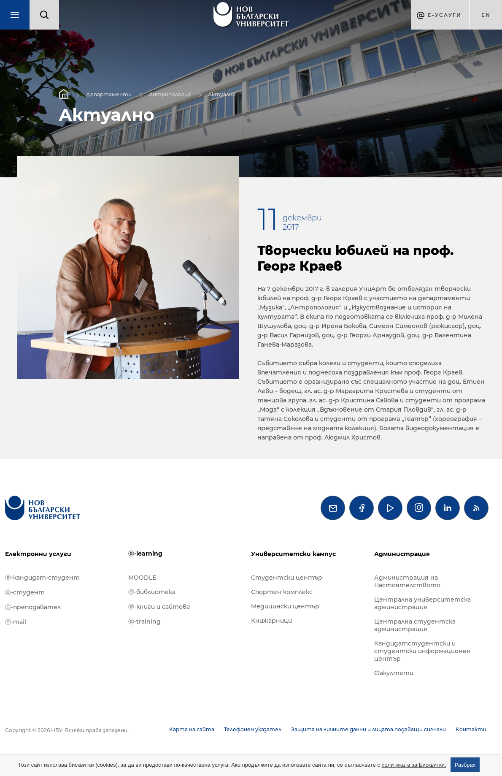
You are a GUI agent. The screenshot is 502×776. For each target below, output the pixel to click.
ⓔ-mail (15, 622)
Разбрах (465, 765)
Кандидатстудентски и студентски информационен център (422, 651)
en (486, 15)
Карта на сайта (191, 729)
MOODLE (142, 577)
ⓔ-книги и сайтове (159, 606)
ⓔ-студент (25, 592)
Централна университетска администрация (422, 603)
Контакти (471, 729)
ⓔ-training (144, 621)
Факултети (393, 673)
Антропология (170, 94)
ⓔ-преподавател (33, 607)
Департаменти (109, 94)
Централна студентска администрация (415, 625)
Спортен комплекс (282, 592)
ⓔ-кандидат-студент (42, 577)
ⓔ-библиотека (151, 592)
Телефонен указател (252, 729)
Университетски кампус (293, 554)
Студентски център (286, 577)
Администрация (402, 554)
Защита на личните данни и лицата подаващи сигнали (368, 729)
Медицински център (285, 606)
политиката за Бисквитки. (414, 765)
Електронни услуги (38, 554)
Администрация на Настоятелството (407, 581)
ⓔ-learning (145, 553)
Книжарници (271, 620)
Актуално (222, 94)
